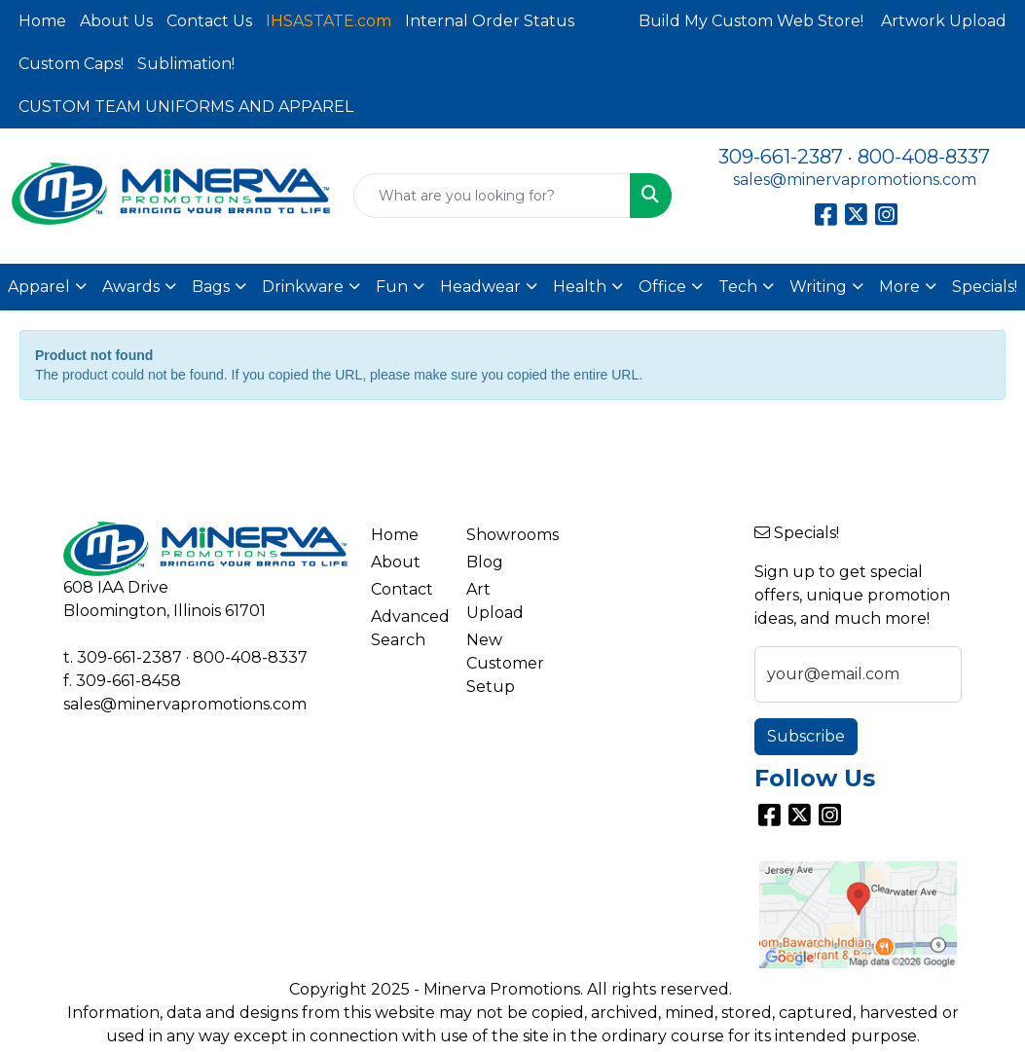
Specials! (984, 286)
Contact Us (209, 21)
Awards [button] (131, 286)
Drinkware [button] (303, 286)
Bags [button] (211, 286)
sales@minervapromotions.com (854, 179)
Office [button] (662, 286)
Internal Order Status (489, 21)
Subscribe (806, 736)
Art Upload (495, 601)
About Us (116, 21)
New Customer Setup (502, 663)
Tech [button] (737, 286)
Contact (402, 589)
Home (42, 21)
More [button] (899, 286)
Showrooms (502, 535)
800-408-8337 (924, 156)
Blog (484, 562)
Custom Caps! (71, 63)
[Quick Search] (492, 195)
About (396, 562)
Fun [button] (392, 286)
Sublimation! (186, 63)
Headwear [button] (480, 286)
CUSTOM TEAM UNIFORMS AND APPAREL (185, 106)
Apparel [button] (39, 286)
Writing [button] (818, 286)
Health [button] (579, 286)
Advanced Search (407, 628)
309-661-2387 (780, 156)
